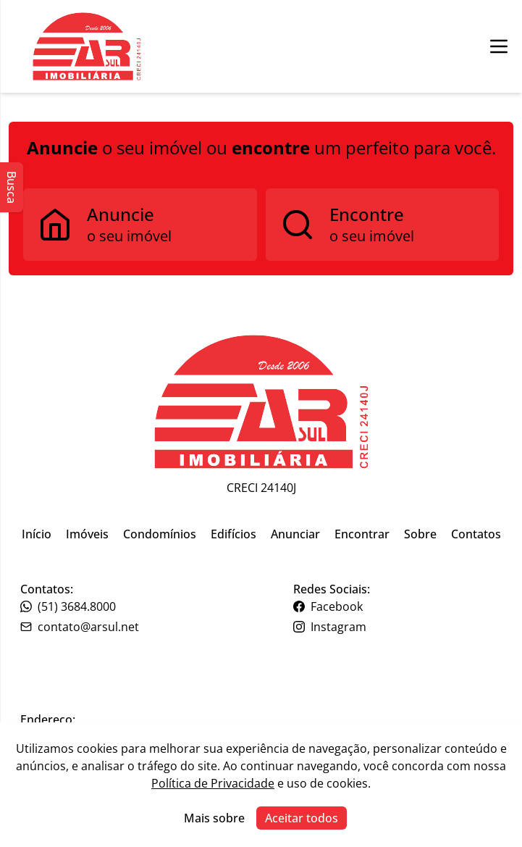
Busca (12, 187)
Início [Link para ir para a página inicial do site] (36, 534)
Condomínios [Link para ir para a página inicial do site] (159, 534)
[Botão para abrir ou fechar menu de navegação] (498, 46)
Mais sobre (214, 818)
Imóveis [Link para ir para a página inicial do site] (87, 534)
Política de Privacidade (212, 783)
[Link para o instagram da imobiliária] (397, 626)
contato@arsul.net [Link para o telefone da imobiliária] (79, 627)
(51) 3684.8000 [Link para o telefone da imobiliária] (68, 606)
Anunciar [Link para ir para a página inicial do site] (295, 534)
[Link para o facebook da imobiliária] (397, 606)
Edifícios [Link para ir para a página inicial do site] (233, 534)
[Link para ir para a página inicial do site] (261, 401)
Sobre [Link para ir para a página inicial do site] (420, 534)
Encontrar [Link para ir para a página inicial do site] (362, 534)
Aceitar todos (301, 818)
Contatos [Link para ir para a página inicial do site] (476, 534)
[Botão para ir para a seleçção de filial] (87, 46)
